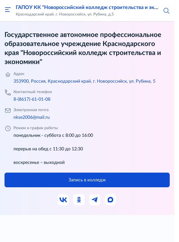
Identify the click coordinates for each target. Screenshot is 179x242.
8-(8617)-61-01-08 (31, 99)
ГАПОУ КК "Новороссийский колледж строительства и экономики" (96, 7)
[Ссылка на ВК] (63, 200)
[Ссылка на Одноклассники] (79, 200)
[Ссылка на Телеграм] (95, 200)
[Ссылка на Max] (111, 200)
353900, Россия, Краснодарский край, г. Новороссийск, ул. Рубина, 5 (84, 81)
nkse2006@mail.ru (31, 117)
